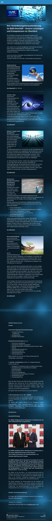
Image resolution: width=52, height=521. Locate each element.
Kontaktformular (31, 504)
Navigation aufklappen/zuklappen (26, 2)
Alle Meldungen (12, 412)
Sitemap (16, 515)
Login (44, 515)
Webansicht (43, 516)
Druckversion (10, 515)
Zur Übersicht (11, 88)
